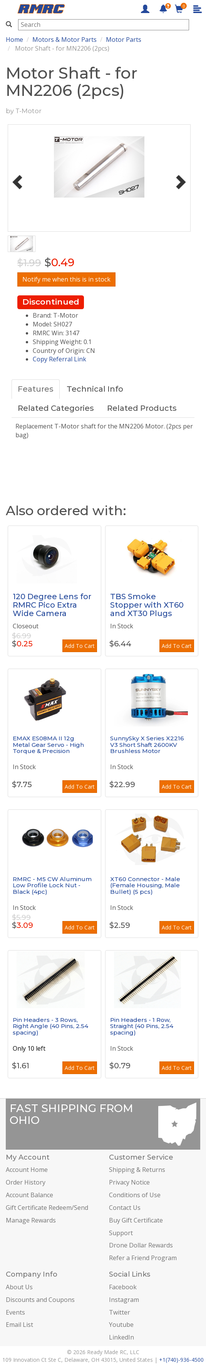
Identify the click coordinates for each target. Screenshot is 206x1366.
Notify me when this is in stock (66, 279)
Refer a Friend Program (143, 1258)
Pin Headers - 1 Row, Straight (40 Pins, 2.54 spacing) (141, 1026)
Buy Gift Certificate (136, 1220)
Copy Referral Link (59, 359)
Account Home (27, 1169)
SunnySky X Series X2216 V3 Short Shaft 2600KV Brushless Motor (147, 745)
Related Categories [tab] (56, 408)
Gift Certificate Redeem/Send (47, 1207)
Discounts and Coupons (40, 1299)
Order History (25, 1182)
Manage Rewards (31, 1220)
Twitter (119, 1312)
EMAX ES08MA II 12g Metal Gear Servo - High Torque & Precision (48, 745)
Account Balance (29, 1195)
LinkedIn (121, 1337)
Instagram (124, 1299)
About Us (19, 1287)
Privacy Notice (129, 1182)
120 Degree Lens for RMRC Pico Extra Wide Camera (52, 605)
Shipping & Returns (137, 1169)
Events (15, 1312)
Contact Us (125, 1207)
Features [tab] (36, 389)
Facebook (123, 1287)
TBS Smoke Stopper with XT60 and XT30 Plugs (147, 605)
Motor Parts (123, 39)
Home (14, 39)
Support (121, 1233)
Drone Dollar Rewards (141, 1245)
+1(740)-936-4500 (181, 1359)
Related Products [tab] (142, 408)
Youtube (121, 1324)
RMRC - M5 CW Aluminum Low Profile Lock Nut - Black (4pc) (52, 885)
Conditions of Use (135, 1195)
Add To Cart (80, 645)
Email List (19, 1324)
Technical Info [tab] (95, 389)
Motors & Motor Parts (64, 39)
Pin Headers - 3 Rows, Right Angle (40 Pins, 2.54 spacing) (50, 1026)
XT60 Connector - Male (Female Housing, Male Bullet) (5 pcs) (145, 885)
